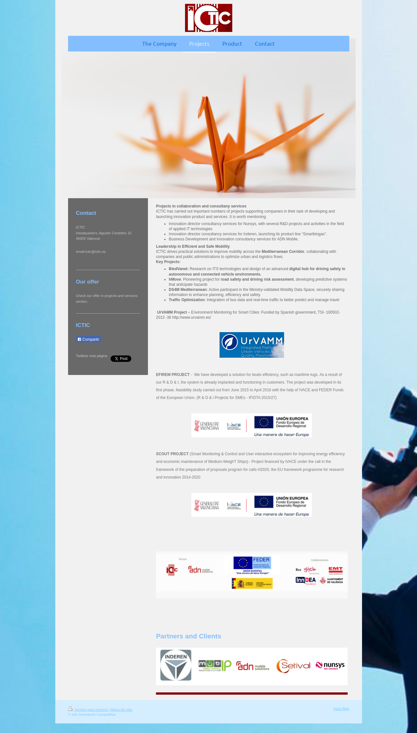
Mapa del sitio (121, 710)
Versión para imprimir (88, 710)
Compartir (88, 339)
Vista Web (341, 709)
